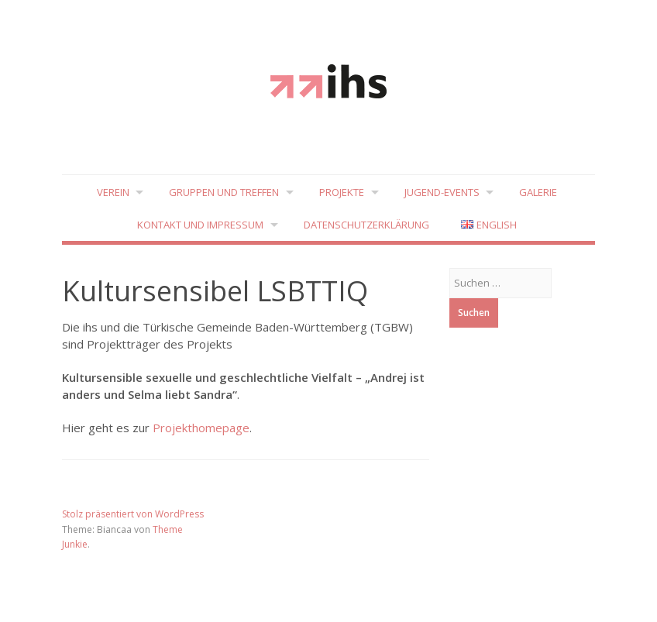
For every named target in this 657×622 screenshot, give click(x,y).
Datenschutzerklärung (366, 225)
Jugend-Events (442, 192)
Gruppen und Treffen (224, 192)
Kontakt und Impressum (200, 225)
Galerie (540, 192)
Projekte (341, 192)
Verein (111, 192)
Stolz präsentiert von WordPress (133, 514)
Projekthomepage (201, 427)
